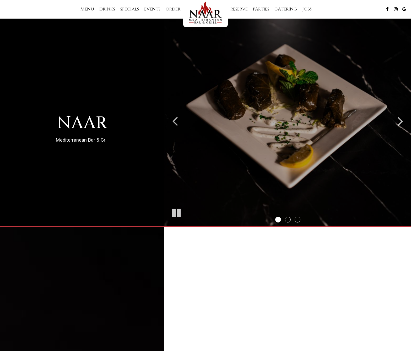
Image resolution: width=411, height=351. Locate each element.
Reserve (239, 9)
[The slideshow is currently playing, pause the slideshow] (176, 212)
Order (173, 9)
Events (152, 9)
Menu (87, 9)
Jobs (307, 9)
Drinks (107, 9)
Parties (261, 9)
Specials (129, 9)
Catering (285, 9)
